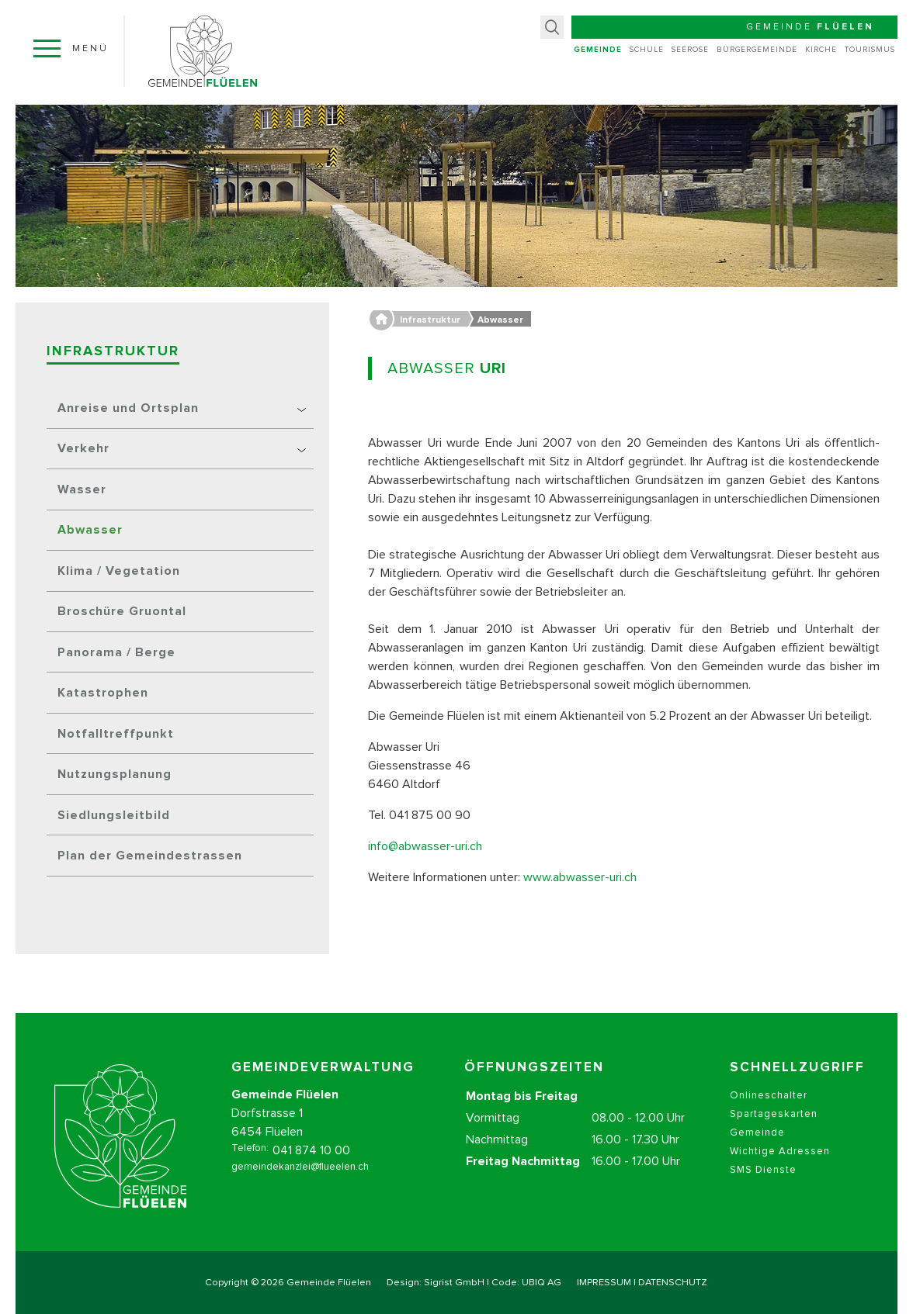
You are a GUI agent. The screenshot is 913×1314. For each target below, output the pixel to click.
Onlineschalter (768, 1112)
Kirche (821, 50)
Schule (647, 50)
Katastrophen (102, 692)
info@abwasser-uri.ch (425, 846)
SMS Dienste (763, 1186)
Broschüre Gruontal (121, 611)
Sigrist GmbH (454, 1283)
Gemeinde (598, 50)
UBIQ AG (541, 1283)
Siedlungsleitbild (113, 815)
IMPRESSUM (604, 1283)
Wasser (81, 489)
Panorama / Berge (116, 652)
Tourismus (870, 50)
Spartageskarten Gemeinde (774, 1140)
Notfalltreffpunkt (115, 734)
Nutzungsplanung (114, 774)
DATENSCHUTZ (672, 1283)
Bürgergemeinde (757, 50)
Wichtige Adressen (780, 1168)
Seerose (690, 50)
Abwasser (90, 530)
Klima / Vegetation (118, 571)
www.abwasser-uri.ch (580, 877)
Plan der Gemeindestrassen (149, 855)
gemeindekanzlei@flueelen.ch (300, 1183)
